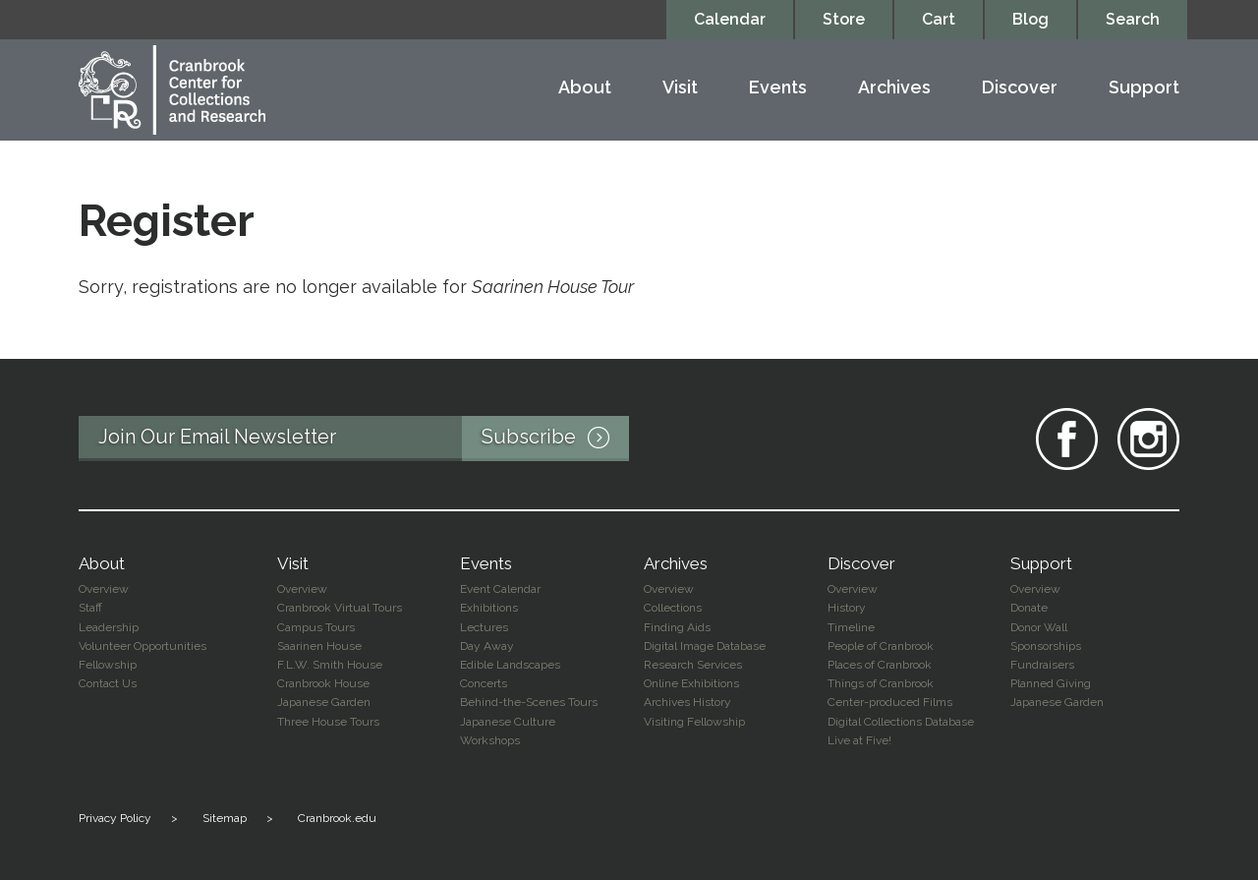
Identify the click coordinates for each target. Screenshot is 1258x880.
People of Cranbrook (881, 646)
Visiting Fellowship (694, 722)
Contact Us (108, 683)
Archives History (687, 702)
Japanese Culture (507, 722)
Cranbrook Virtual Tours (339, 608)
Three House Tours (328, 722)
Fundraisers (1042, 665)
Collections (673, 608)
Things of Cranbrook (881, 683)
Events (778, 88)
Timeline (851, 627)
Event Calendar (500, 589)
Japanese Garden (324, 702)
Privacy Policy (115, 818)
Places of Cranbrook (880, 665)
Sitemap (224, 818)
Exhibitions (489, 608)
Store (844, 19)
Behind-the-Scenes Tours (529, 702)
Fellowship (108, 665)
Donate (1029, 608)
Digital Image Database (705, 646)
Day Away (487, 646)
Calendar (730, 19)
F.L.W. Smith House (329, 665)
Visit (680, 88)
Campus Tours (316, 627)
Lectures (484, 627)
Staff (90, 608)
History (847, 608)
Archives (894, 88)
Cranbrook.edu (337, 818)
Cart (938, 19)
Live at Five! (859, 740)
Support (1144, 88)
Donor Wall (1038, 627)
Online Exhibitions (691, 683)
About (584, 88)
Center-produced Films (890, 702)
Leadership (109, 627)
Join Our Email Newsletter (363, 438)
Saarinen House (319, 646)
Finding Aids (677, 627)
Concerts (483, 683)
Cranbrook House (323, 683)
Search (1133, 19)
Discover (1020, 88)
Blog (1030, 19)
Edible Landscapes (510, 665)
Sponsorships (1045, 646)
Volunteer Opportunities (142, 646)
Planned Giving (1050, 683)
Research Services (693, 665)
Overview (104, 589)
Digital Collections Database (901, 722)
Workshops (490, 740)
